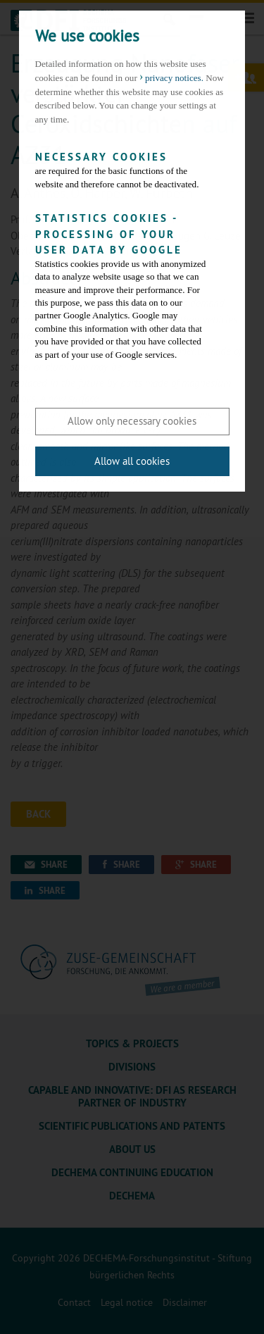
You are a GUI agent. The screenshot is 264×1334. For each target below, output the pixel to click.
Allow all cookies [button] (132, 461)
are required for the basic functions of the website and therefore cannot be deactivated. (121, 169)
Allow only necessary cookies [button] (132, 421)
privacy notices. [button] (174, 78)
